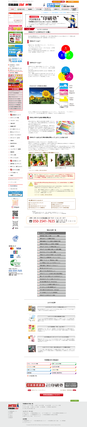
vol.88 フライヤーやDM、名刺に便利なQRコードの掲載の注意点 (56, 347)
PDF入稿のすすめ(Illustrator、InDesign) (49, 289)
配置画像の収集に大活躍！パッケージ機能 (49, 235)
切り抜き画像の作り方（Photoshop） (48, 281)
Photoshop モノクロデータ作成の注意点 (61, 207)
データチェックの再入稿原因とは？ (48, 287)
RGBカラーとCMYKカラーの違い (47, 295)
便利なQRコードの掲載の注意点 (47, 238)
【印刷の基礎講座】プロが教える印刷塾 (58, 12)
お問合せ (10, 416)
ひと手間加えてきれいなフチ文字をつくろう (50, 262)
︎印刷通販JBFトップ (12, 411)
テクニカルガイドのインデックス (36, 202)
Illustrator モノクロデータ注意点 (15, 100)
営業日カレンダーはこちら (16, 70)
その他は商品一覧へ (33, 375)
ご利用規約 (63, 420)
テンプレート (47, 9)
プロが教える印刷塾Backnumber (15, 108)
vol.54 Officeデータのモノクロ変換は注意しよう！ (56, 307)
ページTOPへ (74, 400)
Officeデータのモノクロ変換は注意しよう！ (50, 246)
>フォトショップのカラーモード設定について (38, 150)
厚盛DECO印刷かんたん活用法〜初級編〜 (49, 244)
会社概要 (10, 412)
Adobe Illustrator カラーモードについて (38, 206)
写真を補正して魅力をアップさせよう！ (49, 265)
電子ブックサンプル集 (27, 416)
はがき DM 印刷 (56, 366)
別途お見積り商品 (13, 188)
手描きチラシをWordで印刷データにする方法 (50, 254)
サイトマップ (37, 416)
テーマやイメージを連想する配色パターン (49, 284)
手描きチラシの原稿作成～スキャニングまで (50, 257)
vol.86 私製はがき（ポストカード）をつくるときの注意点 (56, 337)
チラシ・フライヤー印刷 (32, 363)
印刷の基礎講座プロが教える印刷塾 (50, 414)
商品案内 (30, 9)
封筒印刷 (29, 372)
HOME (12, 9)
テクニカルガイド (65, 9)
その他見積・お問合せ (74, 9)
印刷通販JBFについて (27, 420)
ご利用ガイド (56, 9)
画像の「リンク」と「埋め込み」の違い (49, 260)
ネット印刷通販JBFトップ (46, 12)
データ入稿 (39, 9)
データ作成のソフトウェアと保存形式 (48, 292)
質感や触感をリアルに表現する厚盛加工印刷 (50, 241)
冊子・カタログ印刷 (57, 363)
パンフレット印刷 (31, 366)
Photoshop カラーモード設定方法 (15, 102)
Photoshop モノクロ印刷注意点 (15, 104)
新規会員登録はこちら (35, 413)
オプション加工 (13, 182)
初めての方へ (22, 9)
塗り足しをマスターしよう (46, 268)
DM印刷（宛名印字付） (58, 372)
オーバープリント (33, 204)
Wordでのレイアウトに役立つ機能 (48, 252)
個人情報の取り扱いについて (40, 420)
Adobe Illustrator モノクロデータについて (61, 206)
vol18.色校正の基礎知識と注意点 (15, 106)
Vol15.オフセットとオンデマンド (38, 390)
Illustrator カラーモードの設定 (14, 98)
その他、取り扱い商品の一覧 (29, 408)
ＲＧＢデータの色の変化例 (58, 202)
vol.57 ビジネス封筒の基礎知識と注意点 (56, 316)
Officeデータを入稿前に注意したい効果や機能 (50, 249)
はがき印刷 (48, 405)
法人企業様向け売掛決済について (60, 413)
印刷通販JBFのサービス (36, 414)
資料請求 (10, 417)
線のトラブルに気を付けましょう (47, 270)
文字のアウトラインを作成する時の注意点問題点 (51, 273)
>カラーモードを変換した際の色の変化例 (38, 170)
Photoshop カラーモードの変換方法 (37, 207)
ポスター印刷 (55, 369)
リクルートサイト (27, 422)
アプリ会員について (46, 413)
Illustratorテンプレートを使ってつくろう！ (50, 279)
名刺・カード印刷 (31, 369)
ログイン (10, 414)
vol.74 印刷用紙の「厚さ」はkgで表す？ (56, 326)
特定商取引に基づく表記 (53, 420)
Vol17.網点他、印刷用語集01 (66, 390)
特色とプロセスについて (57, 204)
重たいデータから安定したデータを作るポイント (51, 276)
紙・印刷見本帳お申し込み (16, 68)
